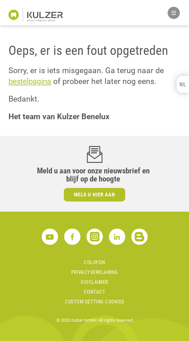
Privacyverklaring (94, 272)
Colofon (94, 262)
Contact (94, 292)
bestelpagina (29, 81)
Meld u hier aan (94, 195)
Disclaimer (94, 282)
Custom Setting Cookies (95, 302)
